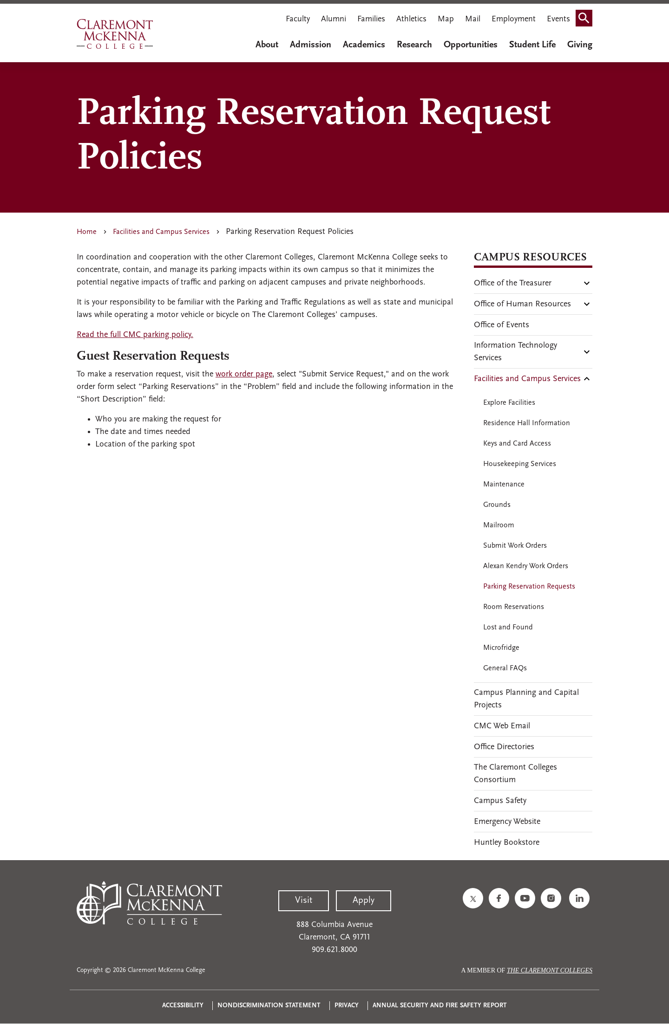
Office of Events (501, 325)
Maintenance (504, 484)
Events (558, 19)
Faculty (298, 19)
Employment (514, 19)
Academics (364, 45)
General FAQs (505, 668)
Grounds (497, 505)
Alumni (333, 19)
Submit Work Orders (515, 546)
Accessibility (182, 1005)
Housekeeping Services (519, 464)
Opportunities (471, 45)
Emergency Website (507, 821)
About (267, 45)
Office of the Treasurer (512, 283)
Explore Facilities (509, 403)
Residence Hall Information (526, 423)
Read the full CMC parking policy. (135, 335)
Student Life (532, 45)
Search (586, 20)
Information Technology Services (515, 352)
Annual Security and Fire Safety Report (440, 1005)
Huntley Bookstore (506, 842)
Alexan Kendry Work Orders (525, 566)
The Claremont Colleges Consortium (515, 773)
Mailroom (498, 525)
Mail (472, 19)
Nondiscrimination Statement (269, 1005)
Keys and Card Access (517, 443)
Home (87, 232)
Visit (303, 900)
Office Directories (504, 747)
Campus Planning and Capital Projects (526, 699)
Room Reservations (513, 607)
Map (446, 19)
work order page (244, 374)
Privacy (346, 1005)
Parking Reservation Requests (529, 586)
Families (371, 19)
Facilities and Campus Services (161, 232)
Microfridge (501, 648)
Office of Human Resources (522, 304)
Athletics (411, 19)
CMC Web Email (502, 726)
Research (414, 45)
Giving (579, 45)
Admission (310, 45)
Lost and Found (508, 627)
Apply (363, 900)
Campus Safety (500, 801)
